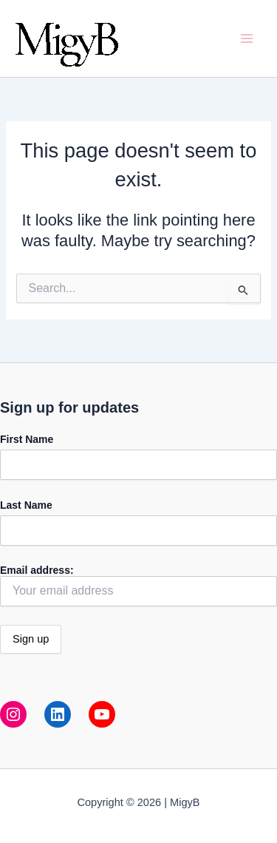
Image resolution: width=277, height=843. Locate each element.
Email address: (138, 585)
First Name (26, 439)
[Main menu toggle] (246, 38)
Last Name (26, 505)
